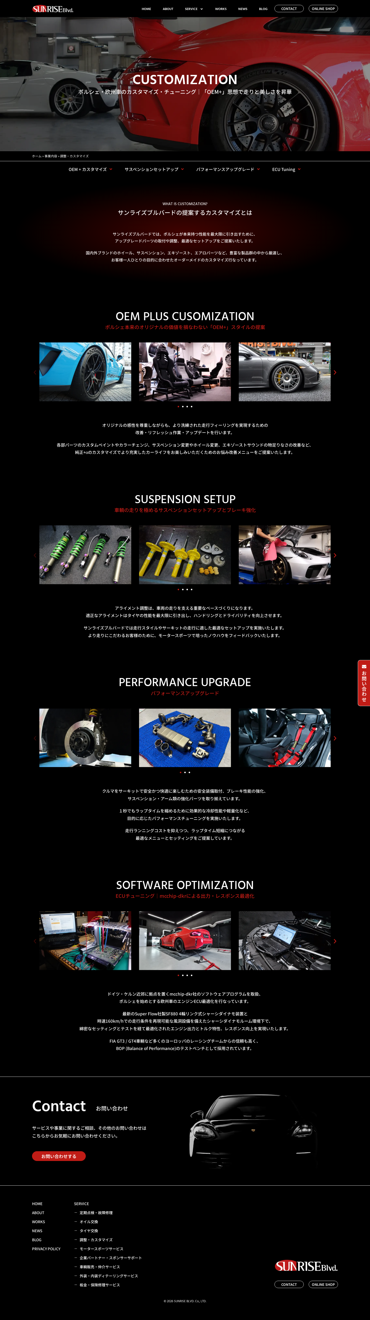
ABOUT (168, 9)
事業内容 (50, 156)
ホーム (37, 156)
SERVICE (194, 9)
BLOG (263, 9)
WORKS (221, 9)
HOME (146, 9)
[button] (35, 372)
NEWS (242, 9)
